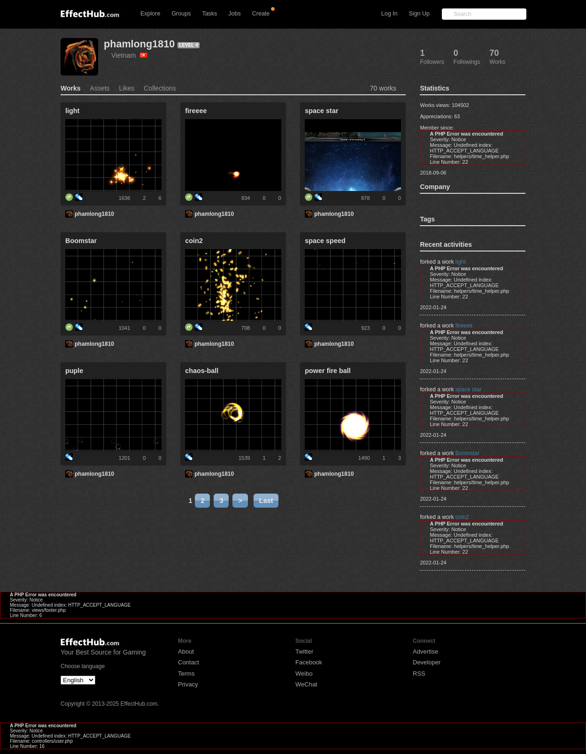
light (460, 262)
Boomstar (467, 453)
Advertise (425, 651)
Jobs (234, 13)
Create (261, 13)
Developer (426, 662)
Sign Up (419, 13)
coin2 (462, 517)
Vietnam (129, 55)
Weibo (304, 673)
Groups (181, 13)
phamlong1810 (139, 44)
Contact (188, 662)
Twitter (304, 651)
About (186, 651)
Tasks (209, 13)
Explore (150, 13)
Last (266, 500)
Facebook (308, 662)
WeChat (306, 684)
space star (468, 389)
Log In (389, 13)
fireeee (464, 325)
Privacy (188, 684)
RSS (419, 673)
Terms (186, 673)
